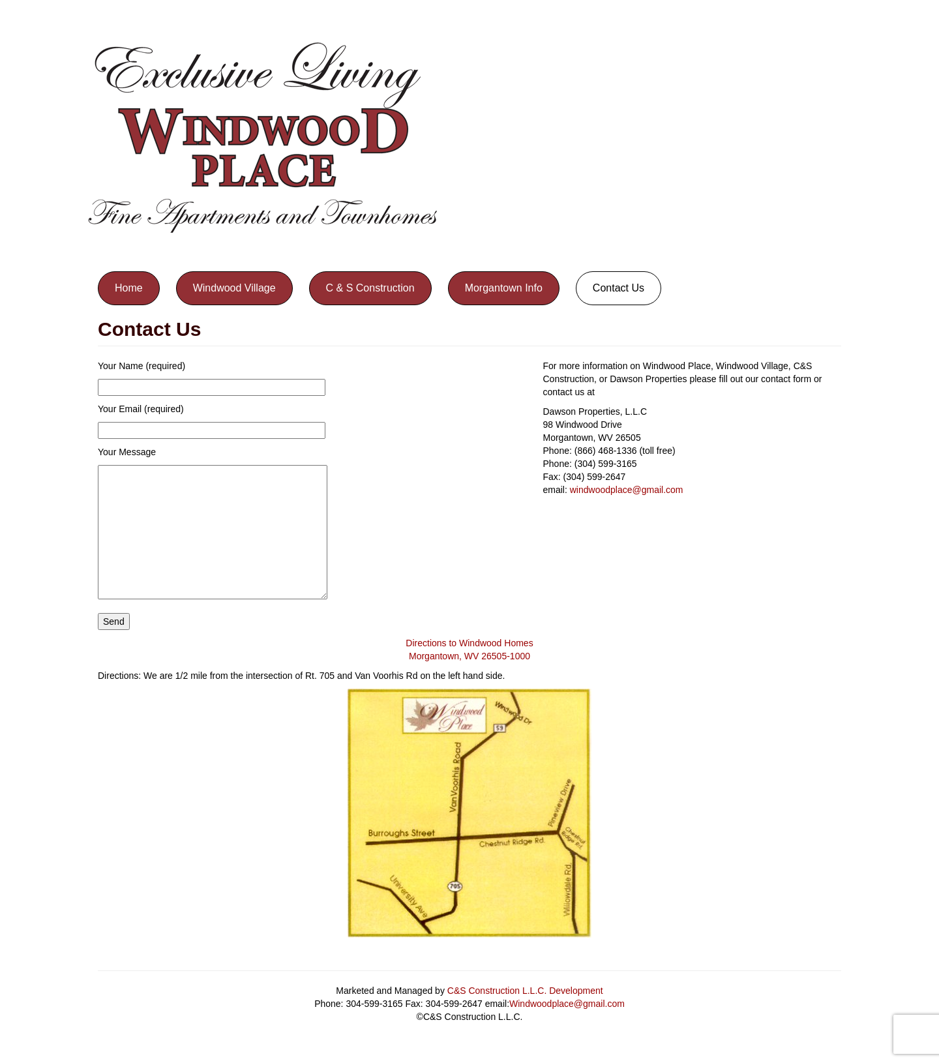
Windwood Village (234, 287)
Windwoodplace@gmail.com (567, 1003)
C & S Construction (370, 287)
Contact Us (618, 287)
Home (129, 287)
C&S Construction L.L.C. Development (525, 990)
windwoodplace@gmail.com (626, 490)
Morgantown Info (504, 287)
